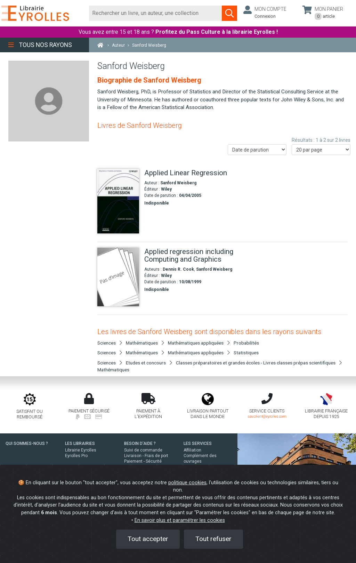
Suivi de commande (143, 450)
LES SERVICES (198, 443)
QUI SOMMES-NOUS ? (27, 443)
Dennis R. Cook (178, 269)
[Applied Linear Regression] (118, 201)
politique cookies (187, 483)
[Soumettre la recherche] (229, 13)
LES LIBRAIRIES (80, 443)
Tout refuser (213, 539)
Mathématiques (113, 369)
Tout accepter (148, 539)
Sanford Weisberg (178, 182)
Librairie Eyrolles (80, 450)
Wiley (166, 189)
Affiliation (192, 450)
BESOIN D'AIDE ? (140, 443)
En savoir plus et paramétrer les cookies (180, 520)
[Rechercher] (155, 13)
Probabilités (246, 343)
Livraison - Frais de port (146, 455)
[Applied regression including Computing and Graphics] (118, 277)
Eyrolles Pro (76, 455)
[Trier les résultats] (257, 149)
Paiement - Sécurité (143, 461)
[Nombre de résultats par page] (321, 149)
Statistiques (246, 352)
